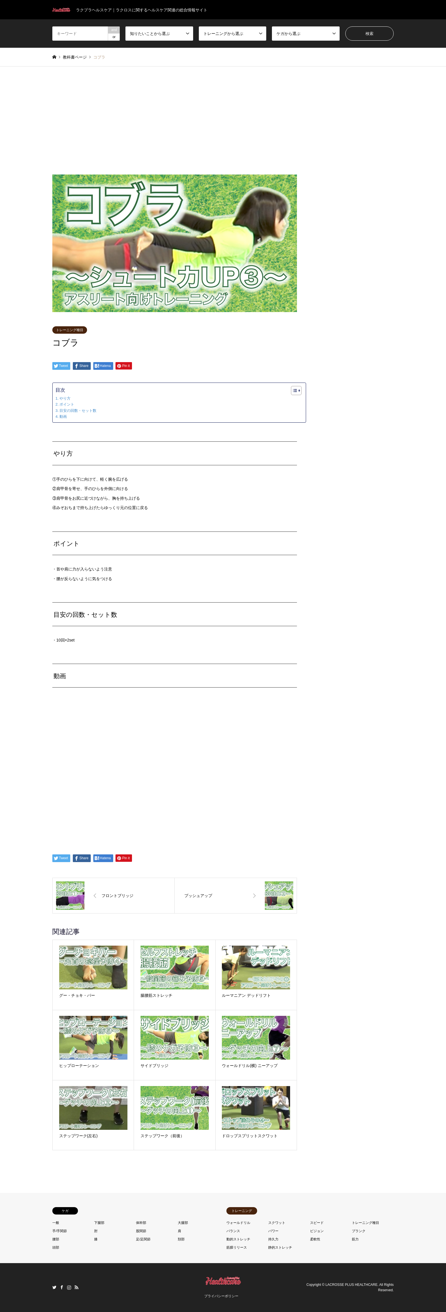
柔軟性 (315, 1239)
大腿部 (183, 1223)
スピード (317, 1223)
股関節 (141, 1231)
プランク (359, 1231)
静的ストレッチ (280, 1247)
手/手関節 (59, 1231)
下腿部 (99, 1223)
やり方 (65, 398)
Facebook (62, 1287)
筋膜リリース (236, 1247)
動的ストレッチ (238, 1239)
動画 (63, 416)
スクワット (276, 1223)
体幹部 (141, 1223)
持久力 (273, 1239)
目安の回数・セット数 (77, 410)
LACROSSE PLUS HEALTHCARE (351, 1285)
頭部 (55, 1247)
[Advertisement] (223, 120)
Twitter (54, 1287)
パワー (273, 1231)
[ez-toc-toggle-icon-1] (293, 390)
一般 (55, 1223)
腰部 (55, 1239)
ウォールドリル (238, 1223)
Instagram (69, 1287)
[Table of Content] (296, 390)
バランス (233, 1231)
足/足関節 (143, 1239)
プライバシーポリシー (221, 1296)
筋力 (355, 1239)
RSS (77, 1287)
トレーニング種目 (69, 330)
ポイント (66, 404)
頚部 (181, 1239)
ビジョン (317, 1231)
